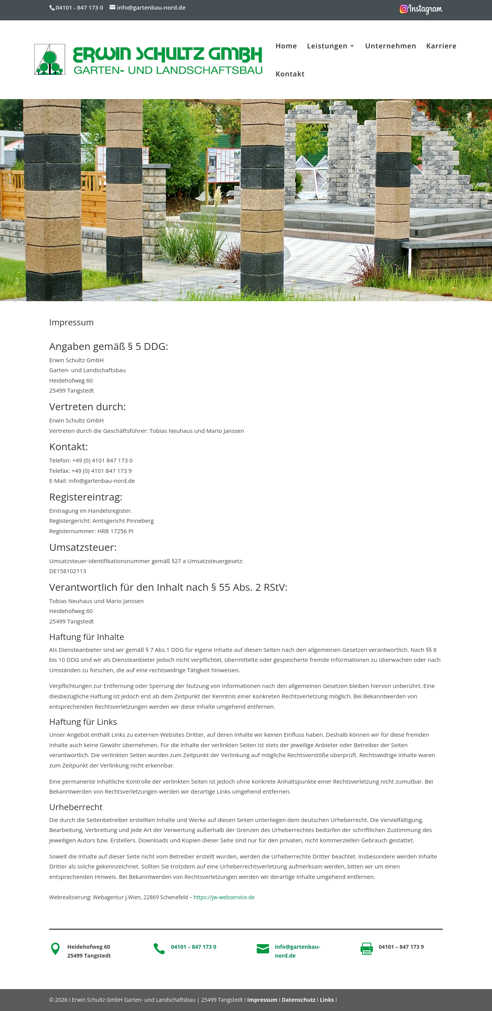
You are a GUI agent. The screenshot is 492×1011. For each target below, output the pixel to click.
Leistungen (327, 46)
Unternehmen (390, 46)
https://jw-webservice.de (223, 897)
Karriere (441, 46)
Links (327, 999)
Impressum (262, 999)
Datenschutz (299, 999)
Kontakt (290, 74)
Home (286, 46)
